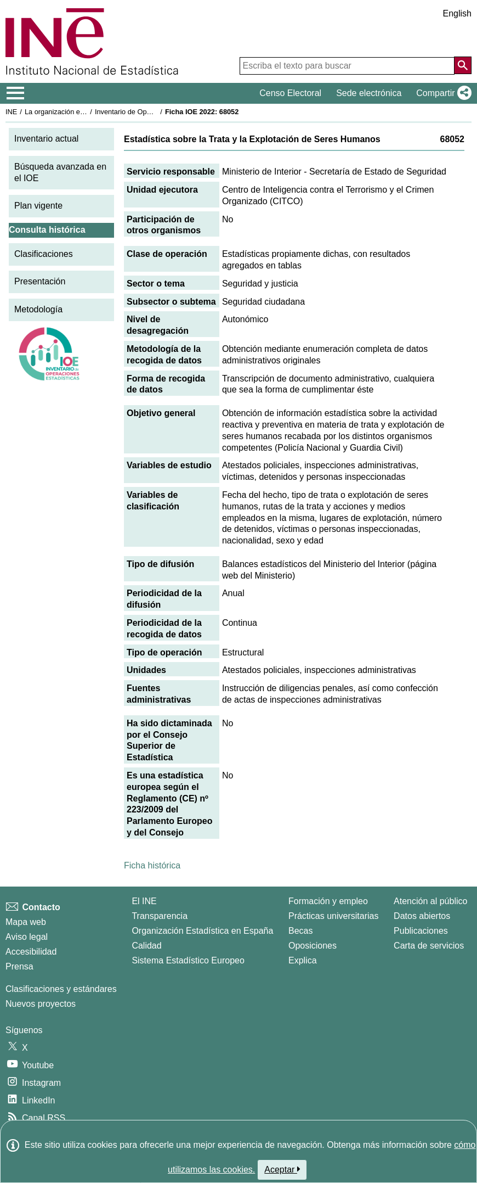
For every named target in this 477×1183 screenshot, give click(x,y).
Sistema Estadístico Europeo (188, 960)
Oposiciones (312, 945)
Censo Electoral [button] (290, 93)
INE (11, 112)
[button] (442, 93)
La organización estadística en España (85, 112)
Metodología (38, 309)
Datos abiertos (422, 916)
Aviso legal (26, 936)
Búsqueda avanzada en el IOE (60, 172)
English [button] (457, 13)
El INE (144, 901)
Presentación (39, 281)
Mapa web (25, 922)
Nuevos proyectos (40, 1003)
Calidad (146, 945)
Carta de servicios (429, 945)
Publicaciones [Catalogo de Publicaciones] (421, 930)
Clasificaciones (43, 254)
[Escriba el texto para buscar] (347, 66)
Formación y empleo (328, 901)
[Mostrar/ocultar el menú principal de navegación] (15, 93)
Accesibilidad (30, 951)
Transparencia (160, 916)
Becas (300, 930)
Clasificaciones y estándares (61, 989)
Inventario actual (46, 138)
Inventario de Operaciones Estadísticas (156, 112)
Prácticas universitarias (333, 916)
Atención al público (430, 901)
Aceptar (282, 1169)
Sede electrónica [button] (368, 93)
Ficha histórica (152, 865)
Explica (302, 960)
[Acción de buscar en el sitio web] (463, 65)
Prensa (19, 966)
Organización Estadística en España (202, 930)
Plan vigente (38, 205)
